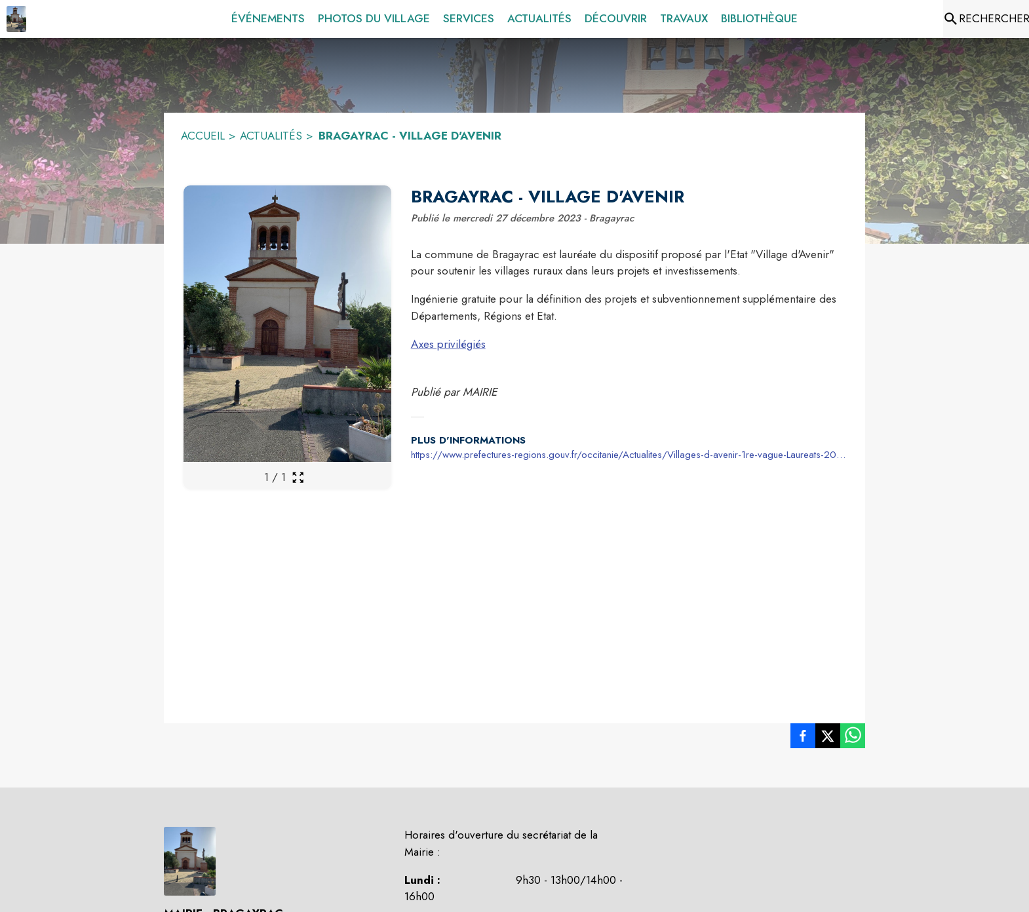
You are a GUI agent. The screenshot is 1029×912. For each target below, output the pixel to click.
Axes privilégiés (448, 344)
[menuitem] (268, 19)
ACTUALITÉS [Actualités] (271, 135)
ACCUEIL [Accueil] (203, 135)
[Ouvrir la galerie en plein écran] (298, 477)
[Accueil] (16, 19)
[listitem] (802, 738)
